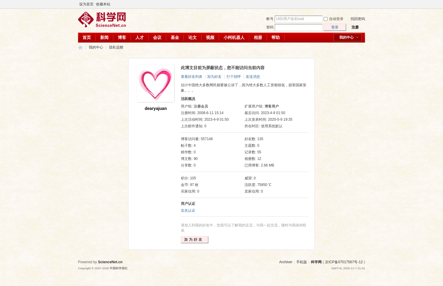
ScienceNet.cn (110, 262)
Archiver (285, 262)
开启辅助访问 (356, 4)
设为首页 (86, 4)
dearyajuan (156, 108)
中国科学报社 (119, 268)
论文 (192, 37)
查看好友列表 (191, 77)
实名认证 (188, 210)
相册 (258, 37)
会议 (157, 37)
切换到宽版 (361, 4)
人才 (139, 37)
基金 (175, 37)
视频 (210, 37)
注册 (355, 27)
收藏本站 (103, 4)
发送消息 (253, 77)
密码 (270, 27)
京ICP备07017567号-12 (344, 262)
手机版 (301, 262)
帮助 (275, 37)
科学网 (80, 47)
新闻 (104, 37)
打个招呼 (234, 77)
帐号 (270, 19)
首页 (87, 37)
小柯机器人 (234, 37)
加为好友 (214, 77)
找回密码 (358, 19)
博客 (122, 37)
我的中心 (346, 37)
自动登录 (333, 19)
